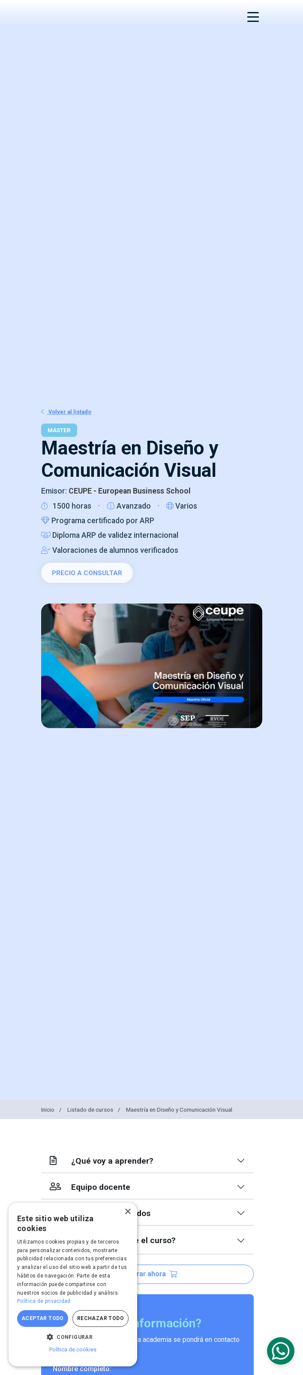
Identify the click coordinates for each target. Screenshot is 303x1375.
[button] (73, 1336)
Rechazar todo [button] (100, 1318)
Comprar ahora (147, 1274)
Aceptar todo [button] (42, 1318)
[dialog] (73, 1284)
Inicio (52, 1109)
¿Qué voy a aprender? (101, 1161)
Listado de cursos (94, 1109)
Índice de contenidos (100, 1213)
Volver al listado (66, 412)
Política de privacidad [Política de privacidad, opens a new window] (44, 1301)
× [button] (127, 1212)
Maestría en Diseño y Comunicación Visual (179, 1109)
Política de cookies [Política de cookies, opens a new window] (72, 1349)
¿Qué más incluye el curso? (113, 1240)
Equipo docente (90, 1187)
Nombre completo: (82, 1369)
